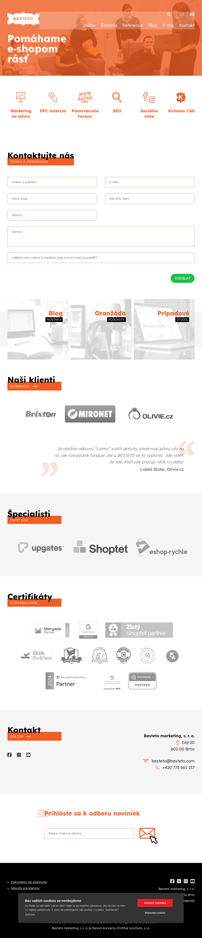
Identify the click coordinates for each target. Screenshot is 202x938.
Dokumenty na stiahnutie (29, 890)
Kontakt (187, 21)
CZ (182, 11)
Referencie (132, 21)
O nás (168, 21)
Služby (89, 21)
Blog (152, 21)
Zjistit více (30, 914)
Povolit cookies (157, 903)
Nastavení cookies (157, 912)
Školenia (109, 21)
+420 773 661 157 (175, 775)
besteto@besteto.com (169, 768)
